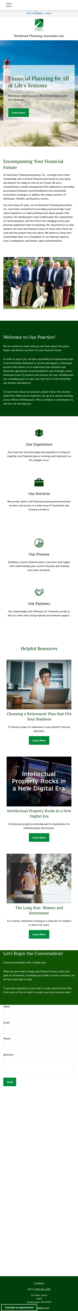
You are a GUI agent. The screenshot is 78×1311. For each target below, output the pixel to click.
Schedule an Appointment (19, 1307)
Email (6, 1022)
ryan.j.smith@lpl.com (39, 1307)
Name (6, 1006)
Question (8, 1054)
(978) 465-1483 (43, 1289)
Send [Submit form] (10, 1082)
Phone (6, 1038)
